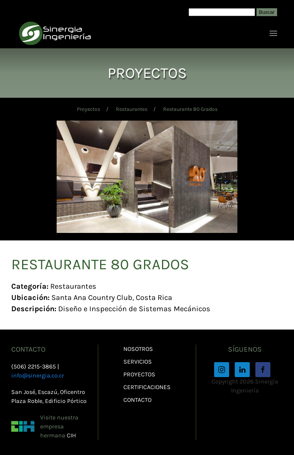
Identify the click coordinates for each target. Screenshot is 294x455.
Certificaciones (147, 387)
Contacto (137, 399)
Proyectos (88, 109)
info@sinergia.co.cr (37, 375)
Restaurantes (131, 109)
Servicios (137, 361)
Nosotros (138, 348)
